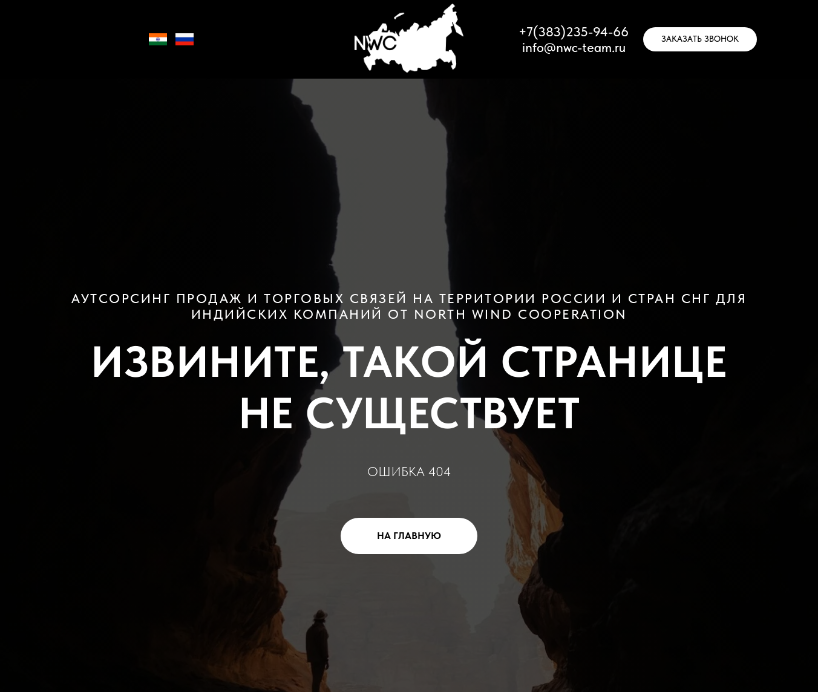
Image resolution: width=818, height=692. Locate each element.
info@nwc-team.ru (574, 47)
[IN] (158, 45)
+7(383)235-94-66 (574, 31)
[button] (700, 39)
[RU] (184, 45)
